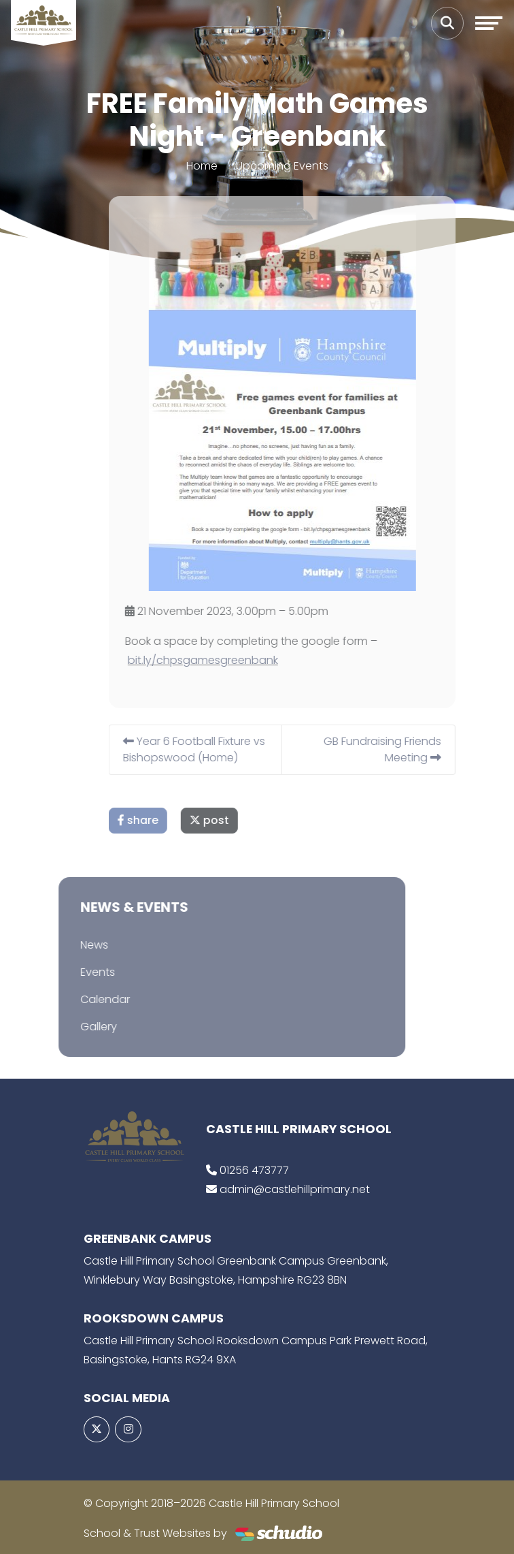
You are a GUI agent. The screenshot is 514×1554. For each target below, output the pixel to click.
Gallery (85, 1026)
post (222, 820)
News (81, 945)
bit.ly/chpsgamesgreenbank (216, 660)
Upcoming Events (282, 166)
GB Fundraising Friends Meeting (395, 749)
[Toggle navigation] (489, 23)
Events (84, 972)
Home (202, 166)
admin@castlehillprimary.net (295, 1189)
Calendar (92, 999)
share (151, 820)
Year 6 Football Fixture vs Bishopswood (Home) (207, 749)
